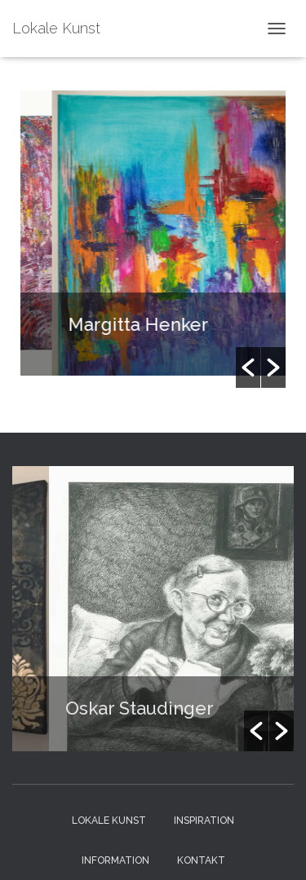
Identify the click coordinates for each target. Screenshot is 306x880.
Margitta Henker (145, 324)
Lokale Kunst (109, 820)
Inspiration (204, 820)
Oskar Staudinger (147, 708)
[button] (248, 367)
